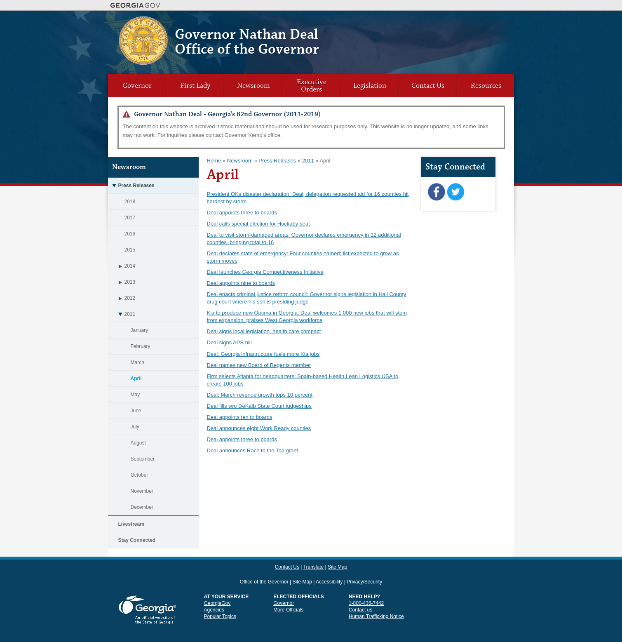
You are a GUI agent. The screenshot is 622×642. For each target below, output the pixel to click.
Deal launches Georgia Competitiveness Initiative (265, 272)
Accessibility (329, 567)
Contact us (360, 595)
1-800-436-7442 (366, 588)
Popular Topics (220, 601)
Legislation (369, 85)
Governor (137, 85)
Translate (467, 22)
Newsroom (253, 85)
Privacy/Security (364, 567)
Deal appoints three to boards (242, 212)
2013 (122, 282)
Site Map (489, 22)
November (142, 491)
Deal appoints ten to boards (239, 417)
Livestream (131, 524)
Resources (486, 85)
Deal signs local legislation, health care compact (264, 331)
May (135, 394)
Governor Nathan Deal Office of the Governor (247, 42)
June (136, 411)
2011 (122, 314)
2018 (130, 202)
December (142, 507)
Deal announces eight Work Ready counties (259, 428)
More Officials (288, 595)
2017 (130, 218)
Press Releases (131, 185)
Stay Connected (137, 540)
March (137, 362)
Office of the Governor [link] (264, 567)
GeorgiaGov (217, 588)
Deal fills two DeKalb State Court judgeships (259, 406)
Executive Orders (311, 86)
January (139, 330)
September (143, 459)
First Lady (195, 85)
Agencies (214, 595)
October (139, 475)
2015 (130, 250)
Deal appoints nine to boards (241, 283)
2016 (130, 234)
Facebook (436, 192)
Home (214, 161)
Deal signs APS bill (229, 342)
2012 (122, 298)
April (136, 378)
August (138, 443)
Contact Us (441, 22)
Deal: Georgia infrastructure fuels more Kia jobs (263, 354)
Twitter (455, 192)
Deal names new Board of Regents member (259, 365)
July (135, 427)
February (140, 346)
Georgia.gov (135, 5)
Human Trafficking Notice (376, 601)
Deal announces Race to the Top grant (252, 450)
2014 (122, 266)
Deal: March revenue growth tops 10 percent (260, 395)
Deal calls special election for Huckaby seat (258, 224)
